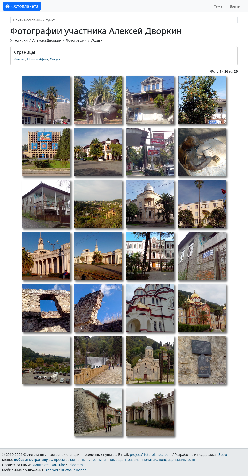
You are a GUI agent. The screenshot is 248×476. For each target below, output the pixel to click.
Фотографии (76, 40)
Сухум (55, 59)
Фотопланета (22, 6)
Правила (132, 459)
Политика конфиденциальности (168, 459)
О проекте (59, 459)
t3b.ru (222, 454)
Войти (235, 6)
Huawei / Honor (73, 470)
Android (51, 470)
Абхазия (98, 40)
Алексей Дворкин (46, 40)
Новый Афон (37, 59)
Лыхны (19, 59)
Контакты (78, 459)
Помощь (115, 459)
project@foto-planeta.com (150, 454)
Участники (19, 40)
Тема (219, 6)
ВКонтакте (40, 464)
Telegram (75, 464)
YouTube (58, 464)
